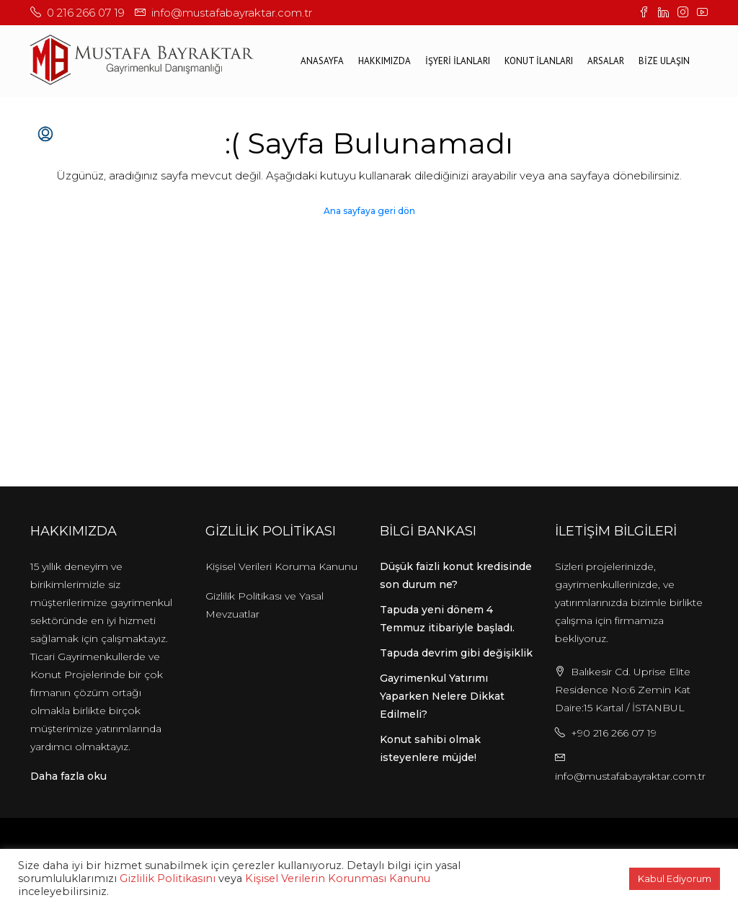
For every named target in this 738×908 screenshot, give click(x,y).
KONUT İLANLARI (538, 61)
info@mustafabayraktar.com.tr (630, 776)
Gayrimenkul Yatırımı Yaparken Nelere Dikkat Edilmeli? (442, 696)
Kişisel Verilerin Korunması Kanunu (337, 878)
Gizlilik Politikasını (167, 878)
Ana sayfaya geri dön (369, 210)
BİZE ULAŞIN (664, 61)
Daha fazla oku (68, 776)
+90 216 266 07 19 (614, 732)
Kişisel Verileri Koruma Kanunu (281, 566)
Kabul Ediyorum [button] (674, 878)
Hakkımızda (384, 61)
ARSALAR (605, 61)
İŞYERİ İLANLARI (457, 61)
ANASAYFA (322, 61)
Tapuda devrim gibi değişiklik (456, 652)
